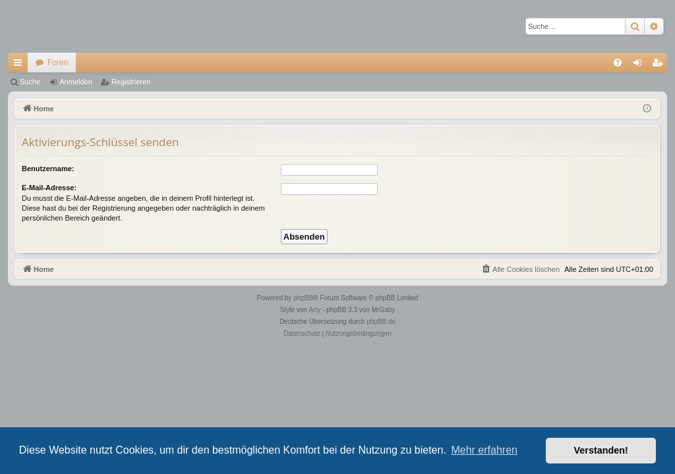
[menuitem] (618, 62)
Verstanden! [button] (601, 450)
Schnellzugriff (20, 65)
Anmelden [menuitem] (640, 65)
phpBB (303, 298)
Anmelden (75, 82)
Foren (57, 62)
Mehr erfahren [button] (484, 450)
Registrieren (130, 82)
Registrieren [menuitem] (660, 65)
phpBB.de (381, 321)
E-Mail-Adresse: (49, 188)
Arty (315, 309)
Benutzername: (48, 168)
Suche (30, 82)
